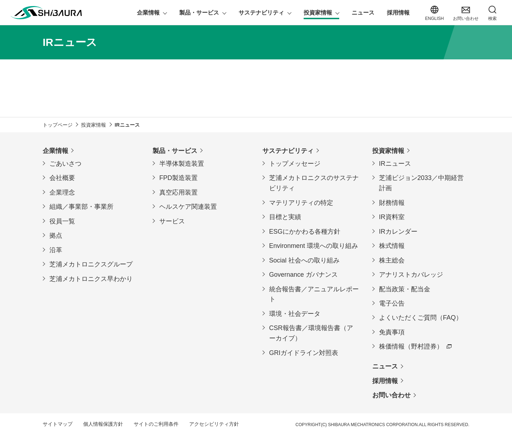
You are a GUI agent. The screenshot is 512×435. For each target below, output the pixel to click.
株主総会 (392, 260)
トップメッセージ (294, 163)
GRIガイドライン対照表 (303, 352)
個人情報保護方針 (103, 424)
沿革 (55, 249)
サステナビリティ (288, 150)
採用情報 (385, 380)
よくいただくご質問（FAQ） (420, 317)
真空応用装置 (178, 192)
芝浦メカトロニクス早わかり (91, 278)
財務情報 (392, 202)
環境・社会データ (294, 313)
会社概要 (62, 177)
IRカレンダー (398, 231)
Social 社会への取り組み (304, 260)
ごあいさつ (65, 163)
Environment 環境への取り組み (313, 245)
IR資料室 (392, 216)
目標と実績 (285, 216)
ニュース (385, 366)
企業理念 (62, 192)
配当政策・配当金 (404, 288)
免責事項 (392, 331)
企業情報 (55, 150)
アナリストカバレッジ (411, 274)
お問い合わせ (391, 395)
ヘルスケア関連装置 (188, 206)
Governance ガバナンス (303, 274)
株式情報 (392, 245)
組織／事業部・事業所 (81, 206)
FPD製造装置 (178, 177)
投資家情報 (388, 150)
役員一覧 (62, 220)
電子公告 (392, 303)
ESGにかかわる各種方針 (304, 231)
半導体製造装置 (181, 163)
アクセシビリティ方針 (214, 424)
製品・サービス (175, 150)
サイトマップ (58, 424)
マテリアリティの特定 (301, 202)
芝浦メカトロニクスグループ (91, 264)
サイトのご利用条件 (156, 424)
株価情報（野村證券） (411, 346)
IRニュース (395, 163)
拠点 (55, 235)
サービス (172, 220)
